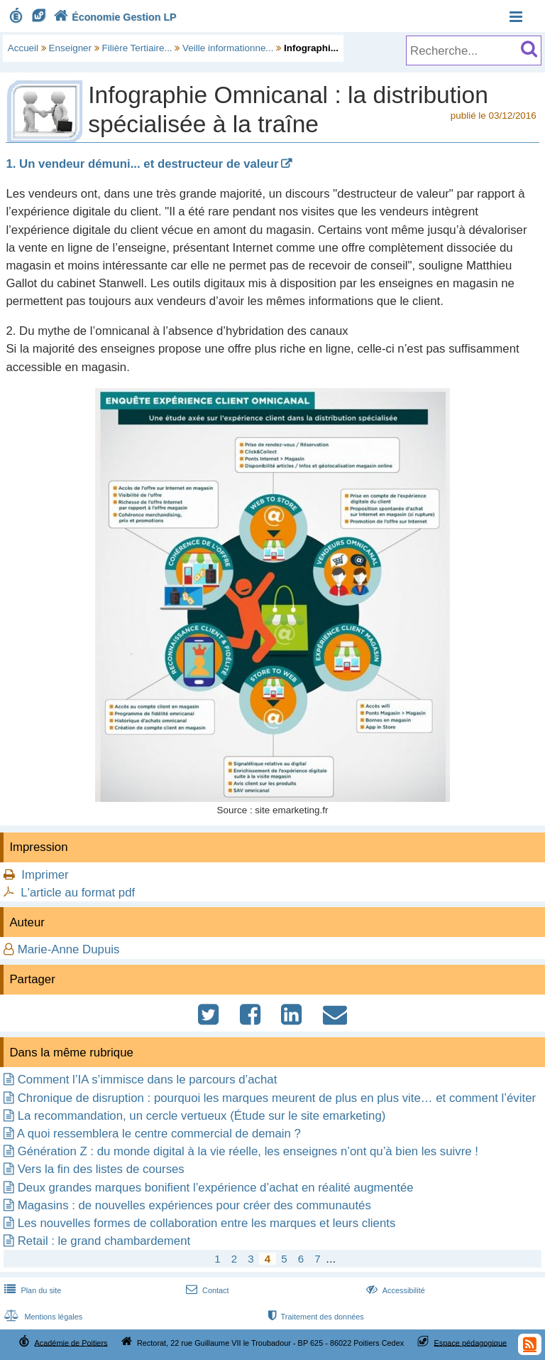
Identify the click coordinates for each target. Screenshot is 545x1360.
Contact (206, 1290)
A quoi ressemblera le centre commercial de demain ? (159, 1133)
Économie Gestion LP (113, 17)
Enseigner (70, 48)
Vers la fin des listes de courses (101, 1169)
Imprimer (44, 875)
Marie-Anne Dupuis (69, 949)
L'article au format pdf (78, 892)
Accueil (23, 48)
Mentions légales (41, 1316)
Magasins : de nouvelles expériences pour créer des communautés (194, 1205)
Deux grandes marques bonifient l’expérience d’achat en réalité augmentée (216, 1187)
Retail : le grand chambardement (104, 1241)
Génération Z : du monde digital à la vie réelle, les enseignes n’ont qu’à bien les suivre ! (248, 1151)
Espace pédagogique (470, 1342)
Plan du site (31, 1290)
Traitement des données (314, 1316)
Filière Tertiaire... (137, 48)
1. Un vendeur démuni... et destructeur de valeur (142, 164)
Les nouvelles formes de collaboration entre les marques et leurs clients (207, 1223)
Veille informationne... (227, 48)
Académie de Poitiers (70, 1342)
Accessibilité (394, 1290)
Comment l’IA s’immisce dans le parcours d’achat (147, 1079)
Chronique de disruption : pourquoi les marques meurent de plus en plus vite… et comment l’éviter (277, 1098)
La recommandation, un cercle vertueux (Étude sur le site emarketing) (202, 1116)
